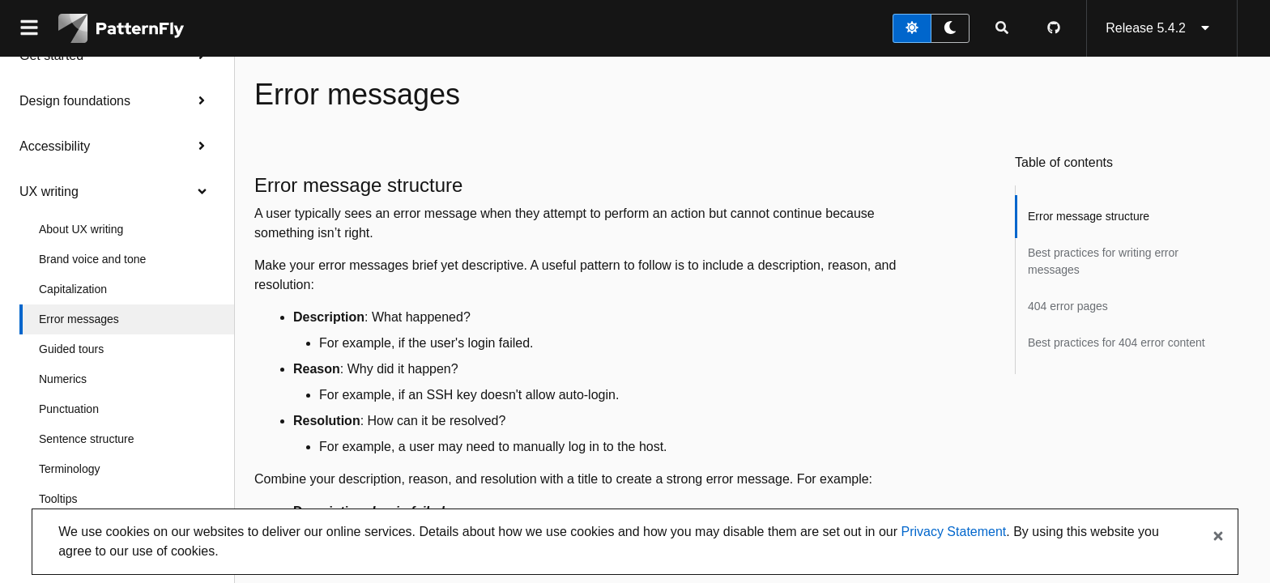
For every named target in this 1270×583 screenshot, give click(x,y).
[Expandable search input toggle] (1001, 28)
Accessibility (117, 146)
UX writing (117, 191)
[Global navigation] (29, 28)
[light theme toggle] (912, 28)
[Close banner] (1218, 536)
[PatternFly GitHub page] (1053, 28)
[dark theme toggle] (950, 28)
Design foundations (117, 101)
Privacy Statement (953, 531)
